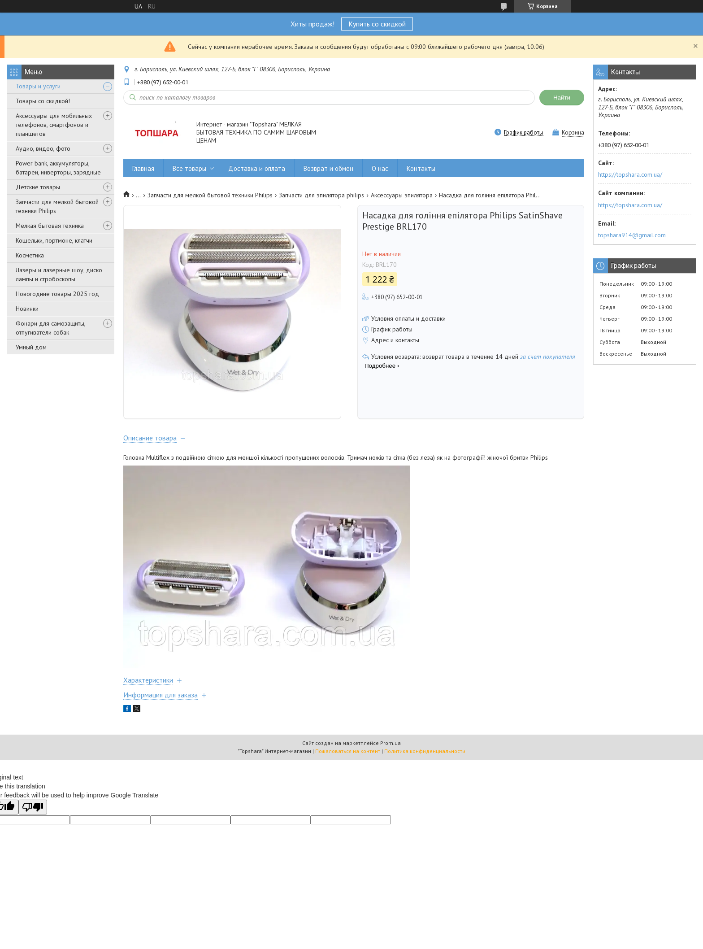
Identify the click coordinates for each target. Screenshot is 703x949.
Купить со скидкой (377, 23)
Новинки (27, 309)
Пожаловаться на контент (347, 761)
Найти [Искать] (561, 97)
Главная (143, 168)
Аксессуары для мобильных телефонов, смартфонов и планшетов (54, 125)
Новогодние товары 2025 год (57, 294)
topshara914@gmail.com (632, 235)
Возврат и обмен (328, 168)
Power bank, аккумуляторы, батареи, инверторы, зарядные (58, 167)
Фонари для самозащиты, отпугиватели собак (50, 327)
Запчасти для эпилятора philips (321, 195)
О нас (380, 168)
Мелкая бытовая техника (50, 226)
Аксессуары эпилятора (402, 195)
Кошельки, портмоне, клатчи (54, 240)
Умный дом (31, 347)
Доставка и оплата (256, 168)
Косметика (30, 255)
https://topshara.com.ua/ (630, 174)
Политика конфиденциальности (424, 761)
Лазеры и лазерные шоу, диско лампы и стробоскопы (59, 274)
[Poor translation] (32, 817)
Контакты (421, 168)
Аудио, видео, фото (43, 148)
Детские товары (38, 187)
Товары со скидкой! (43, 101)
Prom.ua (390, 753)
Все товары (189, 168)
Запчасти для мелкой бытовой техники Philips (57, 206)
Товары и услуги (38, 86)
